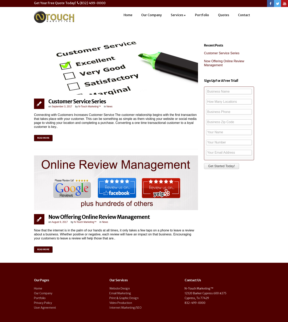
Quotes (223, 15)
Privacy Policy (43, 303)
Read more (43, 138)
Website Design (119, 288)
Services (177, 15)
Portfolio (202, 15)
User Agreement (45, 307)
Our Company (151, 15)
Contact (244, 15)
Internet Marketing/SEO (125, 307)
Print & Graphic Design (124, 298)
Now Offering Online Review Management (99, 217)
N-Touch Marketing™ (89, 106)
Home (128, 15)
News (109, 106)
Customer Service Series (77, 101)
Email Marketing (120, 293)
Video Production (120, 303)
